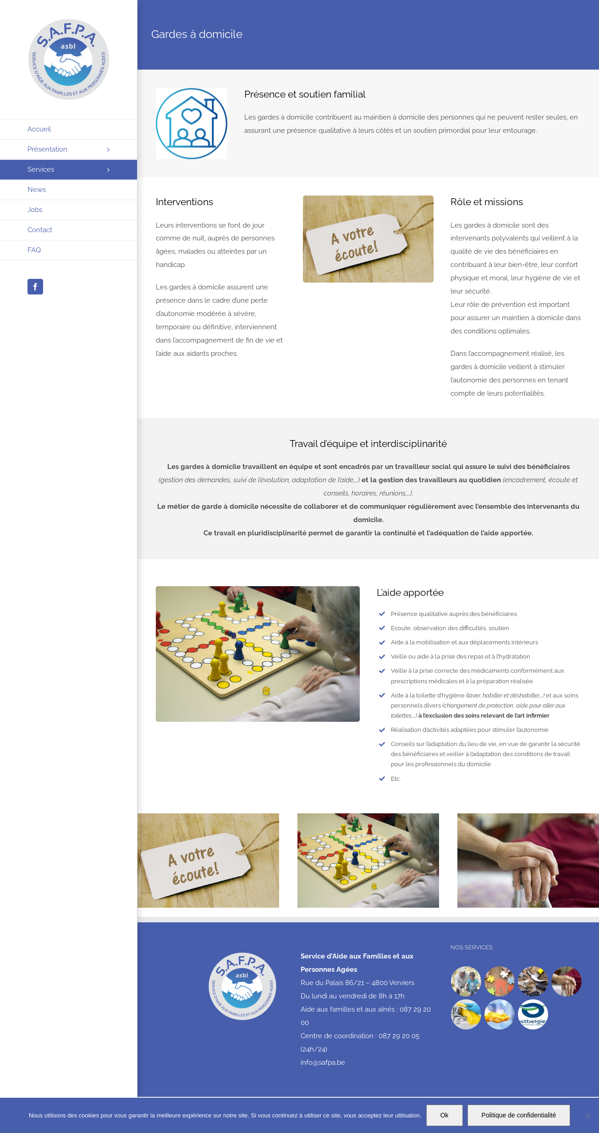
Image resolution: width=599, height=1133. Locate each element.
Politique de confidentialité (519, 1115)
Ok (444, 1115)
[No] (587, 1115)
